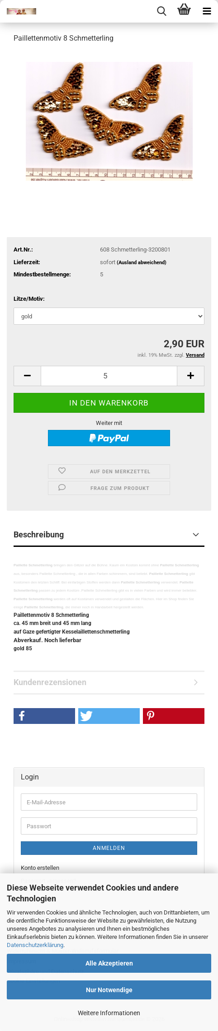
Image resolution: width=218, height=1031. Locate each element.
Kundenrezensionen (50, 682)
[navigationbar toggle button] (206, 11)
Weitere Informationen (109, 1013)
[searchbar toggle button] (161, 11)
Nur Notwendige (109, 990)
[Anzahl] (109, 376)
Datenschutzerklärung (35, 945)
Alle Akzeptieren (109, 963)
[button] (27, 376)
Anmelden (109, 848)
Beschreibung (39, 534)
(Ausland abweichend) (141, 263)
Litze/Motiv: (29, 298)
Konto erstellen (40, 867)
